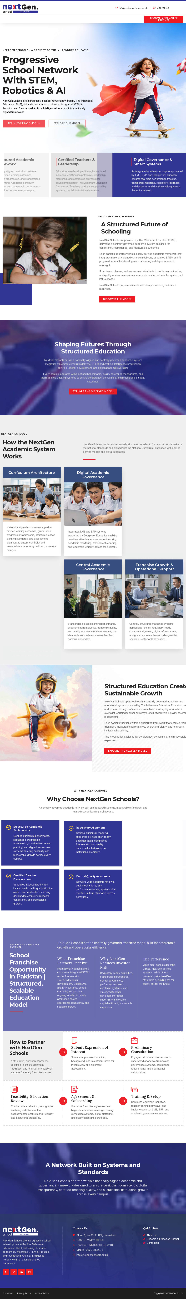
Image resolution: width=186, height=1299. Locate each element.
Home (6, 17)
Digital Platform (63, 17)
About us (22, 17)
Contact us (9, 21)
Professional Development (118, 17)
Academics (40, 17)
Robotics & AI (88, 17)
